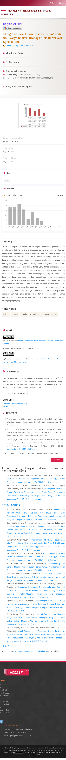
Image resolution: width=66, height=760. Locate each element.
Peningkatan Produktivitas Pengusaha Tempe (27, 479)
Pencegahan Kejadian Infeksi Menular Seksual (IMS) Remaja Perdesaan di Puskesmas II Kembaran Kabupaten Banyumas (36, 512)
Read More (56, 460)
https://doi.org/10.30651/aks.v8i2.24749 (22, 46)
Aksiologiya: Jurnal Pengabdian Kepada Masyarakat (26, 12)
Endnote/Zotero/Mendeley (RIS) (15, 403)
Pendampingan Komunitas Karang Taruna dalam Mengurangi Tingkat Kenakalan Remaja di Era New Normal (36, 604)
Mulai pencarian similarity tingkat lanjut (31, 651)
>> (14, 646)
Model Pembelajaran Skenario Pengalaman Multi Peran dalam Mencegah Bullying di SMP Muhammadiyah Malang (36, 617)
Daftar (52, 3)
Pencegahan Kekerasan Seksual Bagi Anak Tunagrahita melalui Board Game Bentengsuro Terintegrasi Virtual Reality (36, 492)
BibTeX (5, 406)
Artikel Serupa (11, 504)
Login (61, 3)
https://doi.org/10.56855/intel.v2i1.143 (21, 449)
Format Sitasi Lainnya (15, 393)
